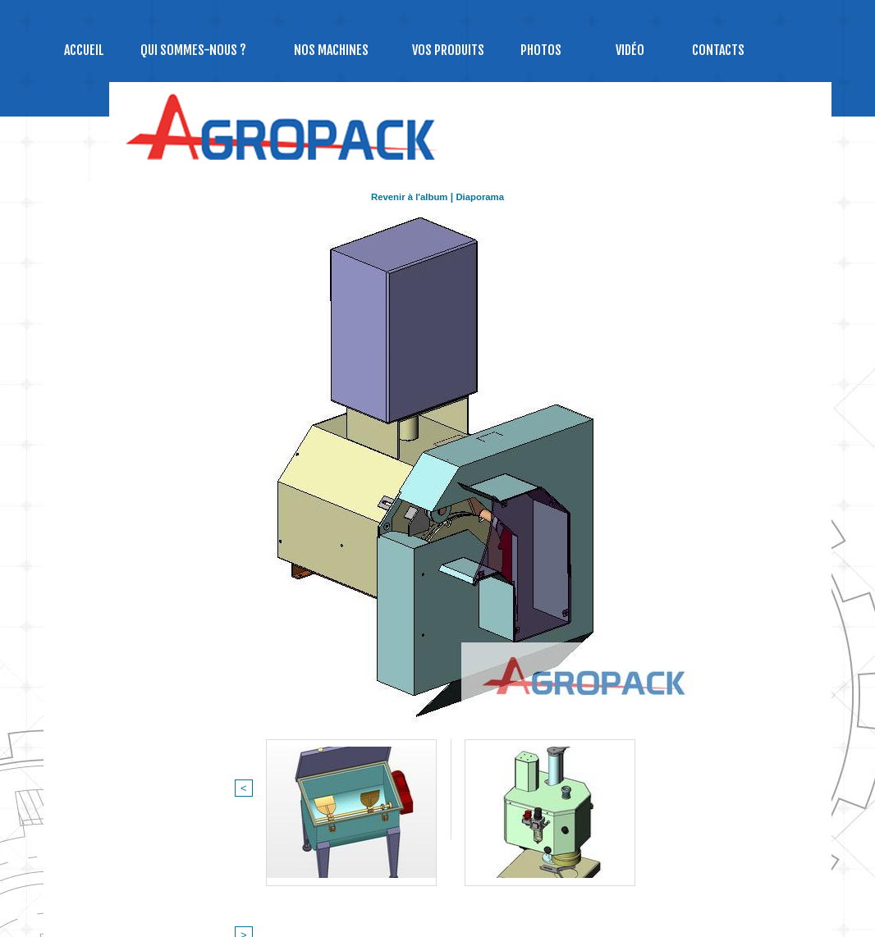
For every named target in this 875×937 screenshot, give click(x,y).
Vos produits (448, 50)
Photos (540, 50)
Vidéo (630, 50)
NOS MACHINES (331, 50)
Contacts (718, 50)
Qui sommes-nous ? (193, 50)
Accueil (84, 50)
